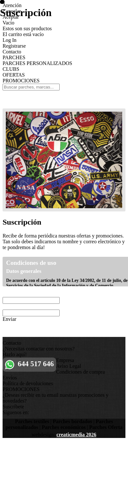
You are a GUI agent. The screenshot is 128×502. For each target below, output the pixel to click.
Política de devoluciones (28, 383)
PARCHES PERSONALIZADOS (37, 63)
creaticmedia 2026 (76, 434)
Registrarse (14, 46)
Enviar (9, 319)
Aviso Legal (68, 366)
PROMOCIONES (21, 80)
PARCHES (14, 57)
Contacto (12, 51)
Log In (9, 40)
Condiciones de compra (80, 372)
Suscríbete (13, 406)
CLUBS (11, 69)
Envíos (10, 377)
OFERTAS (14, 75)
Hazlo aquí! (15, 354)
